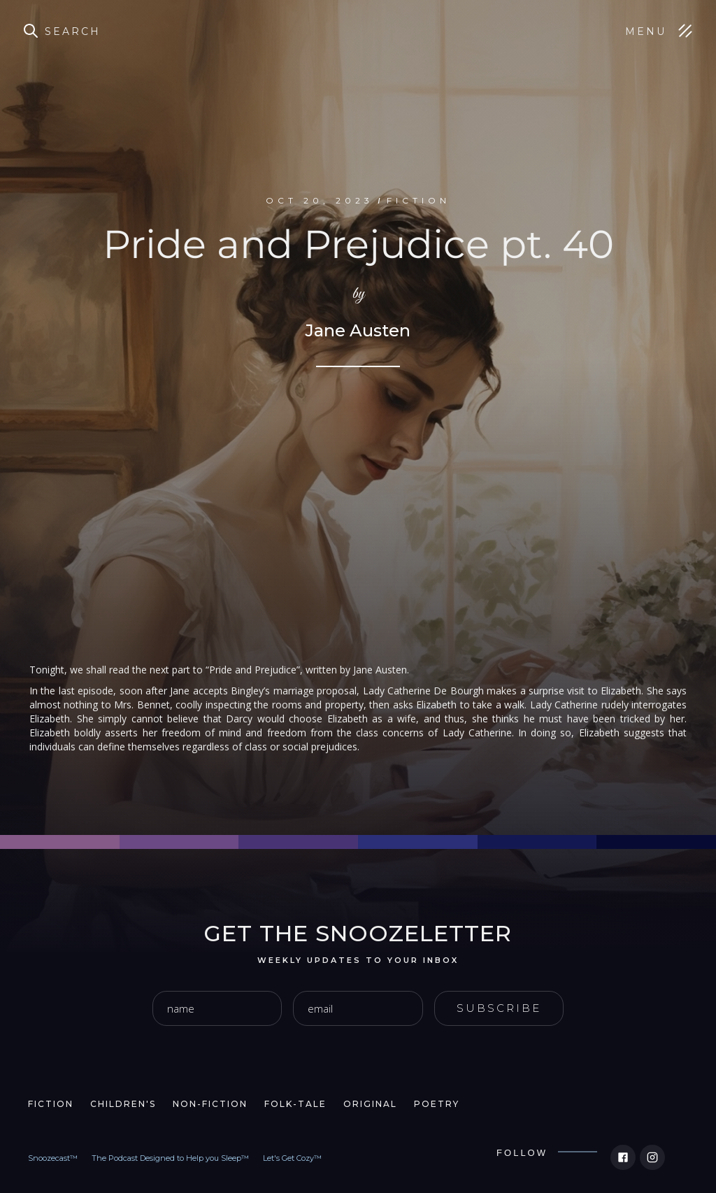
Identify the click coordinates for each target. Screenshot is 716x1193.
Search (73, 31)
